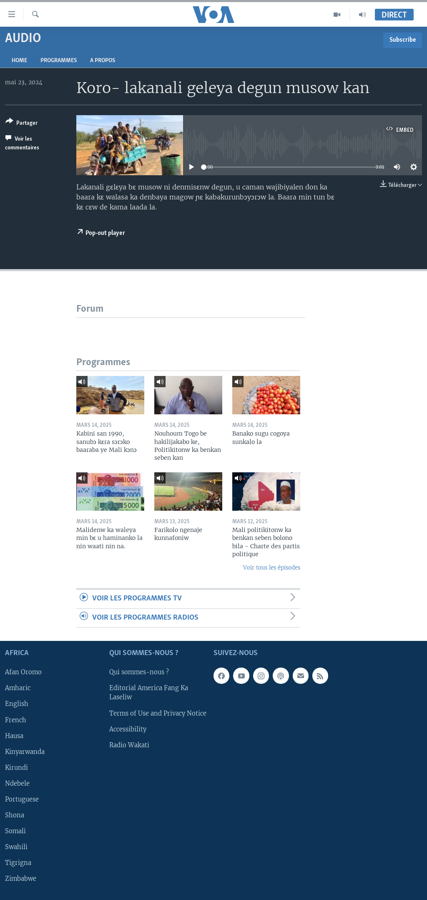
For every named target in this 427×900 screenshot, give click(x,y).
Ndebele (17, 783)
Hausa (14, 735)
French (15, 720)
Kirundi (16, 767)
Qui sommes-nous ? (139, 672)
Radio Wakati (129, 745)
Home (19, 61)
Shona (14, 815)
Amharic (17, 688)
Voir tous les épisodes (271, 567)
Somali (15, 831)
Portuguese (22, 799)
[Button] (21, 123)
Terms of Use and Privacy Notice (157, 713)
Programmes (58, 61)
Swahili (16, 847)
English (16, 704)
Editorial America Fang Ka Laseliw (148, 692)
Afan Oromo (23, 672)
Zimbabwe (20, 878)
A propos (102, 61)
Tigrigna (18, 863)
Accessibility (127, 729)
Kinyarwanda (25, 752)
